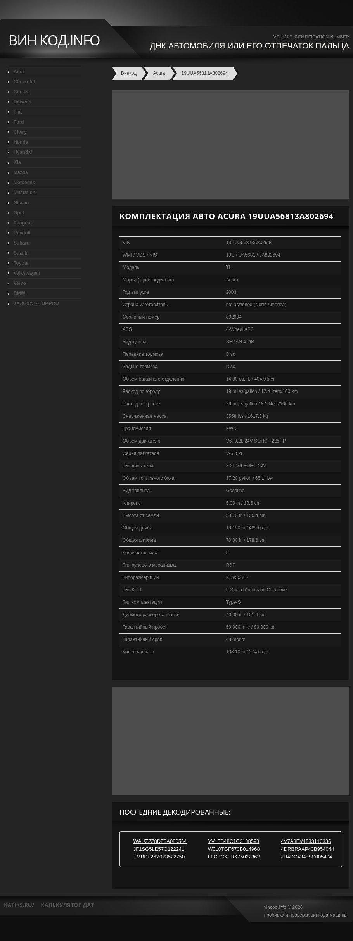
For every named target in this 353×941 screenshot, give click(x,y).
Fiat (18, 112)
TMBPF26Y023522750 (159, 857)
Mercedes (24, 182)
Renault (22, 233)
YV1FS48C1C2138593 (233, 841)
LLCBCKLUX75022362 (234, 857)
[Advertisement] (228, 144)
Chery (20, 132)
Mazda (21, 172)
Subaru (21, 243)
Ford (19, 122)
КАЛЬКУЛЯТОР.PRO (36, 303)
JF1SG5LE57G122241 (159, 849)
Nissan (21, 202)
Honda (21, 142)
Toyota (21, 263)
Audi (19, 71)
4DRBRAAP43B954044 (307, 849)
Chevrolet (24, 81)
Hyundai (23, 152)
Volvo (20, 283)
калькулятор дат (67, 904)
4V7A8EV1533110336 (306, 841)
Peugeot (23, 223)
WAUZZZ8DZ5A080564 (160, 841)
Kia (17, 162)
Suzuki (21, 253)
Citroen (22, 92)
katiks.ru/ (19, 904)
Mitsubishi (25, 192)
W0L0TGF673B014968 (234, 849)
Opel (19, 212)
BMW (19, 293)
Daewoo (22, 102)
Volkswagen (27, 273)
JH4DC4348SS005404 (306, 857)
